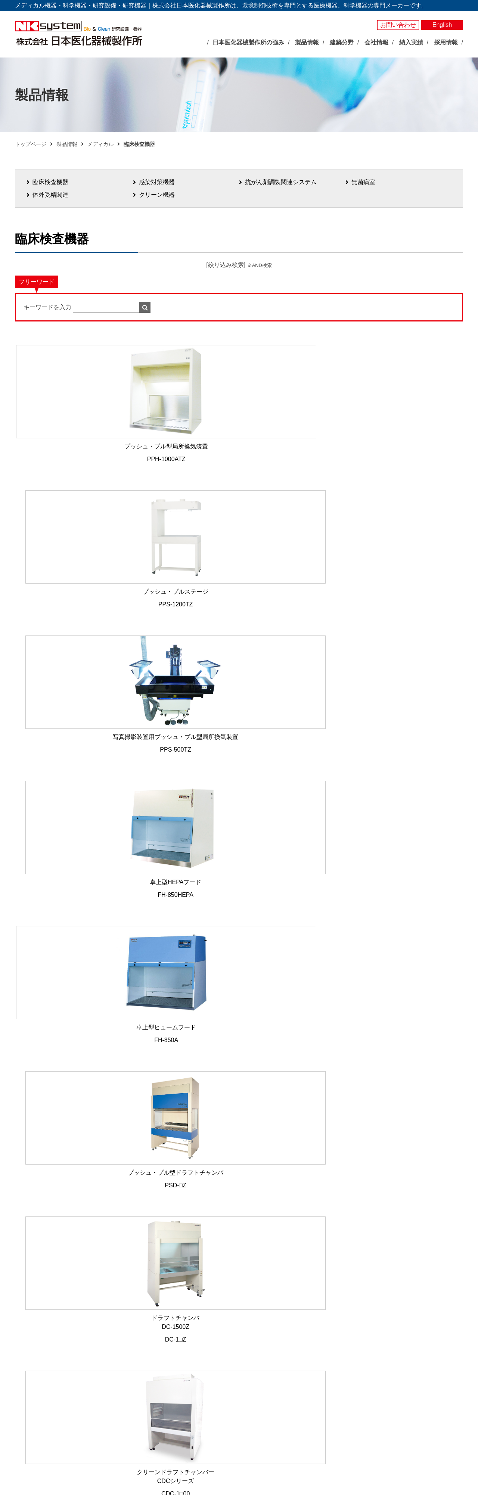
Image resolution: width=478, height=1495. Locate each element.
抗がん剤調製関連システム (281, 182)
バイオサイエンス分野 (243, 1325)
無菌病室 (363, 182)
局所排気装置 (240, 1423)
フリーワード (37, 282)
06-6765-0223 (177, 1184)
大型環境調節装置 (245, 1354)
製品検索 (400, 1313)
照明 (229, 1380)
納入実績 (400, 1325)
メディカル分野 (324, 1325)
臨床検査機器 (50, 182)
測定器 (232, 1371)
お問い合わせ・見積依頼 (421, 1360)
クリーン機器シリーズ (250, 1431)
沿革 (156, 1405)
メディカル (100, 144)
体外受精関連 (50, 195)
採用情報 (400, 1405)
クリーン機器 (157, 195)
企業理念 (161, 1380)
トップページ (30, 144)
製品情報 (66, 144)
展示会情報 (156, 1352)
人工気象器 (237, 1337)
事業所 (159, 1414)
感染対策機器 (157, 182)
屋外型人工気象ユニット (253, 1397)
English (442, 25)
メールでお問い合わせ (235, 1246)
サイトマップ (406, 1386)
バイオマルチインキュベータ (258, 1345)
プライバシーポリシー (418, 1373)
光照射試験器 (240, 1405)
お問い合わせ (398, 25)
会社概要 (161, 1397)
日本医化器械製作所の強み (174, 1325)
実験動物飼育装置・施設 (253, 1414)
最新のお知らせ (164, 1340)
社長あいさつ (166, 1388)
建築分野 (318, 1392)
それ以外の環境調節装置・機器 (261, 1362)
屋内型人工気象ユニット (253, 1388)
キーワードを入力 (47, 307)
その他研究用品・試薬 (250, 1440)
